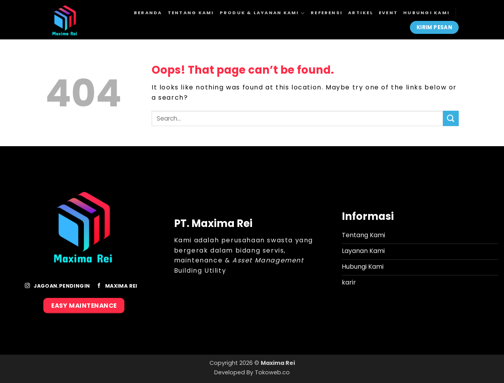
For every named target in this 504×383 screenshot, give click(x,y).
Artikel (360, 12)
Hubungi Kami (426, 12)
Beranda (148, 12)
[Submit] (451, 118)
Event (388, 12)
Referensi (327, 12)
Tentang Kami (191, 12)
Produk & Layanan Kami (262, 13)
